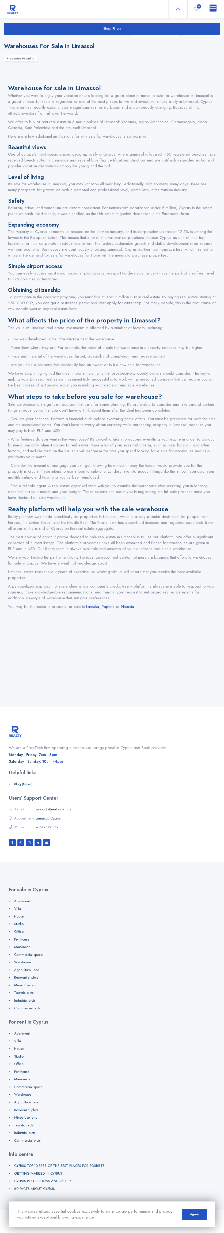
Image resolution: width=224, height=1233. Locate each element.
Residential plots (26, 977)
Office (19, 931)
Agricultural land (26, 969)
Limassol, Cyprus (48, 818)
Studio (19, 923)
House (19, 916)
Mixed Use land (25, 985)
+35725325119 (47, 827)
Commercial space (28, 954)
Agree (194, 1214)
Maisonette (22, 946)
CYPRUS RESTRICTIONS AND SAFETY (42, 1180)
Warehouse (22, 962)
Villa (17, 908)
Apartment (22, 901)
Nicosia (127, 607)
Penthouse (21, 939)
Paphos (108, 607)
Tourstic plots (23, 992)
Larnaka (92, 607)
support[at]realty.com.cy (53, 809)
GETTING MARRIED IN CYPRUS (38, 1173)
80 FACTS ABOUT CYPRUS (34, 1188)
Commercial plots (27, 1008)
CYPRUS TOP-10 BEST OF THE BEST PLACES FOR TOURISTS (59, 1165)
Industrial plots (24, 1000)
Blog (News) (23, 784)
